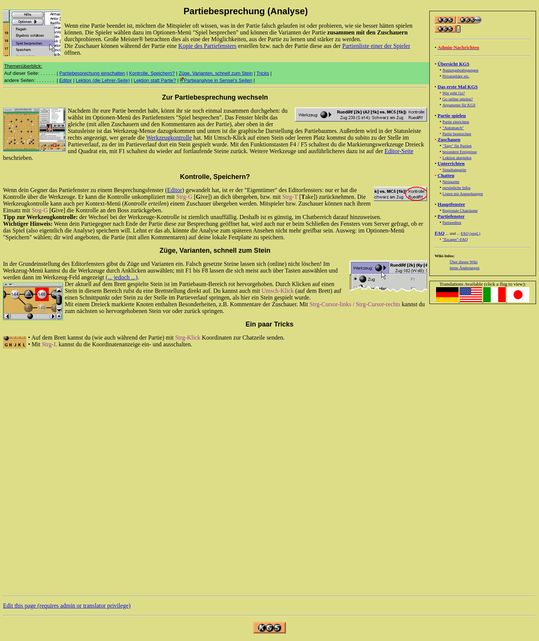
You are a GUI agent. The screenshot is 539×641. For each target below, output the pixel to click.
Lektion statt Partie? (155, 80)
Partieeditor (452, 222)
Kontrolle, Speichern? (152, 73)
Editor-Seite (398, 151)
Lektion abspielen (456, 157)
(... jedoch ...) (121, 277)
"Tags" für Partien (457, 145)
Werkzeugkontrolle (169, 137)
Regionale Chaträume (460, 210)
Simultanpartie (454, 169)
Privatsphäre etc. (455, 76)
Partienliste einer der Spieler (376, 46)
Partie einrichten (455, 121)
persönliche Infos (456, 187)
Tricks (262, 73)
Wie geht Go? (453, 93)
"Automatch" (453, 127)
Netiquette (450, 181)
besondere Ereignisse (459, 151)
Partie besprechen (456, 133)
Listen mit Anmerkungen (462, 193)
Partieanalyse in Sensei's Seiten (216, 80)
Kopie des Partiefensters (207, 46)
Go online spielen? (457, 99)
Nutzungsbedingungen (460, 70)
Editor (65, 80)
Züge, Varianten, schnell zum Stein (216, 73)
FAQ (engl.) (470, 233)
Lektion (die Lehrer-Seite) (103, 80)
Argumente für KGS (458, 105)
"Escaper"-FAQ (455, 239)
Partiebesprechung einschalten (92, 73)
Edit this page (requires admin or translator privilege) (67, 605)
